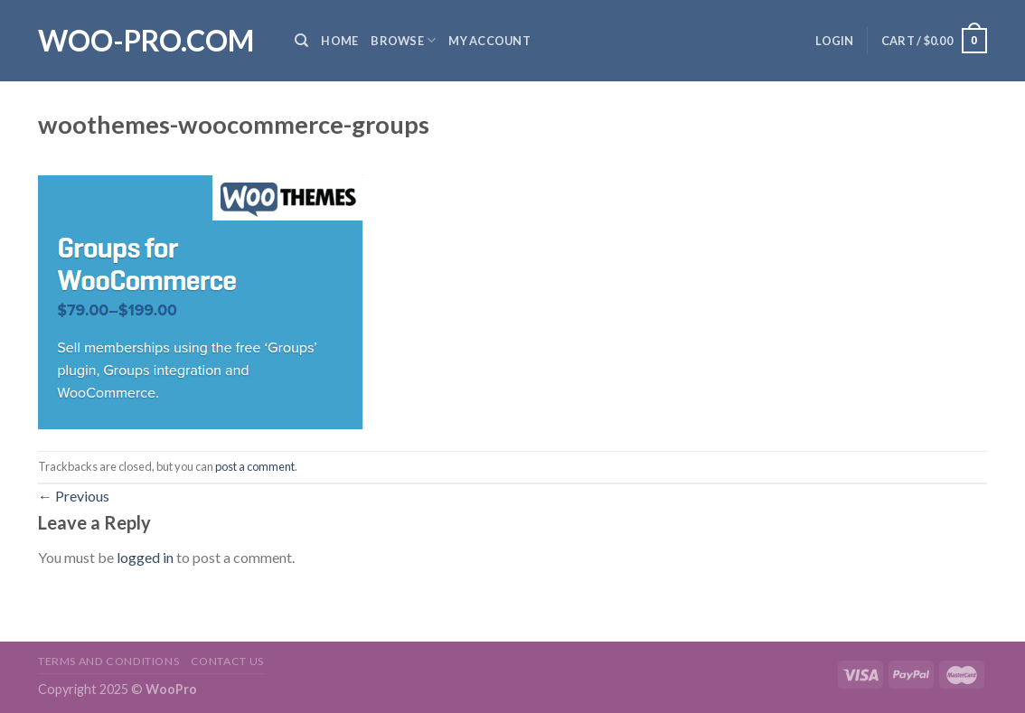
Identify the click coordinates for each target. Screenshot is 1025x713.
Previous (73, 495)
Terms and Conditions (108, 661)
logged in (145, 557)
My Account (489, 40)
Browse (403, 40)
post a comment (255, 466)
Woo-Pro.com (146, 40)
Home (339, 40)
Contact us (227, 661)
